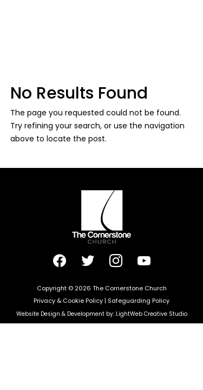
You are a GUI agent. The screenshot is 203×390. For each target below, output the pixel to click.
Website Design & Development (60, 314)
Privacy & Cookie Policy (68, 300)
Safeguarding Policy (138, 300)
